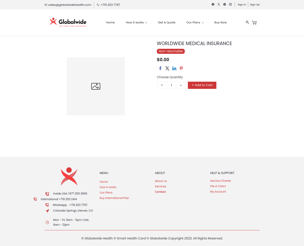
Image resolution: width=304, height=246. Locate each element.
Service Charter (220, 181)
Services (160, 186)
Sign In (242, 4)
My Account (218, 192)
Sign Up (255, 4)
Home (104, 182)
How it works (108, 187)
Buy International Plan (114, 198)
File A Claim (218, 186)
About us (161, 181)
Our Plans (106, 193)
